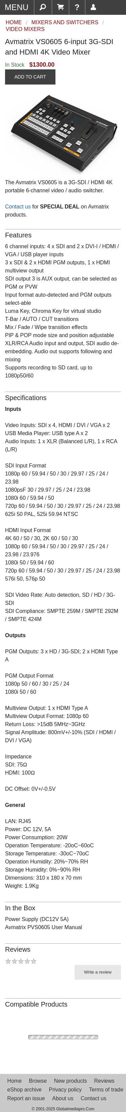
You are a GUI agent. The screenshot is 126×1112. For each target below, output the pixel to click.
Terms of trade (106, 1089)
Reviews (104, 1081)
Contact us (18, 206)
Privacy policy (65, 1089)
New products (70, 1081)
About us (62, 1098)
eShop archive (24, 1089)
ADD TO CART (30, 76)
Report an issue (26, 1098)
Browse (38, 1081)
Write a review (98, 972)
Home (14, 1081)
